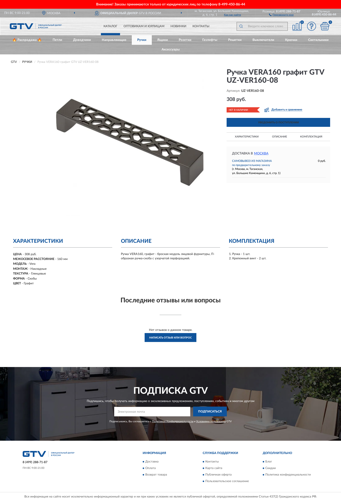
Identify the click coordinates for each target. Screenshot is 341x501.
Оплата (150, 468)
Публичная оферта (218, 474)
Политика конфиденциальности (288, 474)
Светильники (318, 40)
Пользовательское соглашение (227, 481)
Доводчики (82, 40)
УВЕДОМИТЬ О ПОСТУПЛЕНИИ (278, 122)
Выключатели (263, 40)
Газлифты (209, 40)
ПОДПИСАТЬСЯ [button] (210, 411)
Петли (57, 40)
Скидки (270, 468)
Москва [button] (261, 153)
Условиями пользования (211, 421)
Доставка (152, 461)
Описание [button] (279, 136)
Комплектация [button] (311, 136)
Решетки (235, 40)
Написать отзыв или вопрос (170, 337)
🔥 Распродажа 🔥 (27, 40)
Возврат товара (156, 474)
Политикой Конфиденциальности (172, 421)
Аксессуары (171, 49)
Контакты (200, 26)
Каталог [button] (110, 26)
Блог (268, 461)
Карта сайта (213, 468)
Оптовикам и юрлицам (144, 26)
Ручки (141, 40)
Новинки (178, 26)
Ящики (162, 40)
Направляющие (114, 40)
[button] (281, 14)
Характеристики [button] (247, 136)
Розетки (185, 40)
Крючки (291, 40)
